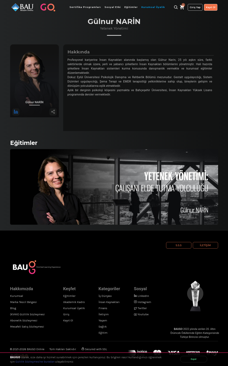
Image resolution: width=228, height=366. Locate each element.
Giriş (66, 314)
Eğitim (103, 332)
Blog (13, 308)
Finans (103, 308)
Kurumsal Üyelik (74, 308)
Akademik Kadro (74, 302)
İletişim (205, 245)
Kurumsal (16, 296)
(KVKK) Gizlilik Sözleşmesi (27, 314)
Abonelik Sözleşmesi (23, 320)
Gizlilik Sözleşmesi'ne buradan (35, 361)
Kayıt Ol (210, 7)
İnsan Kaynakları (109, 302)
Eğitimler (69, 296)
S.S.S (179, 245)
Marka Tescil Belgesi (23, 302)
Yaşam (103, 320)
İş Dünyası (105, 296)
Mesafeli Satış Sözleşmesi (27, 326)
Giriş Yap (195, 7)
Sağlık (103, 326)
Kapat (193, 359)
